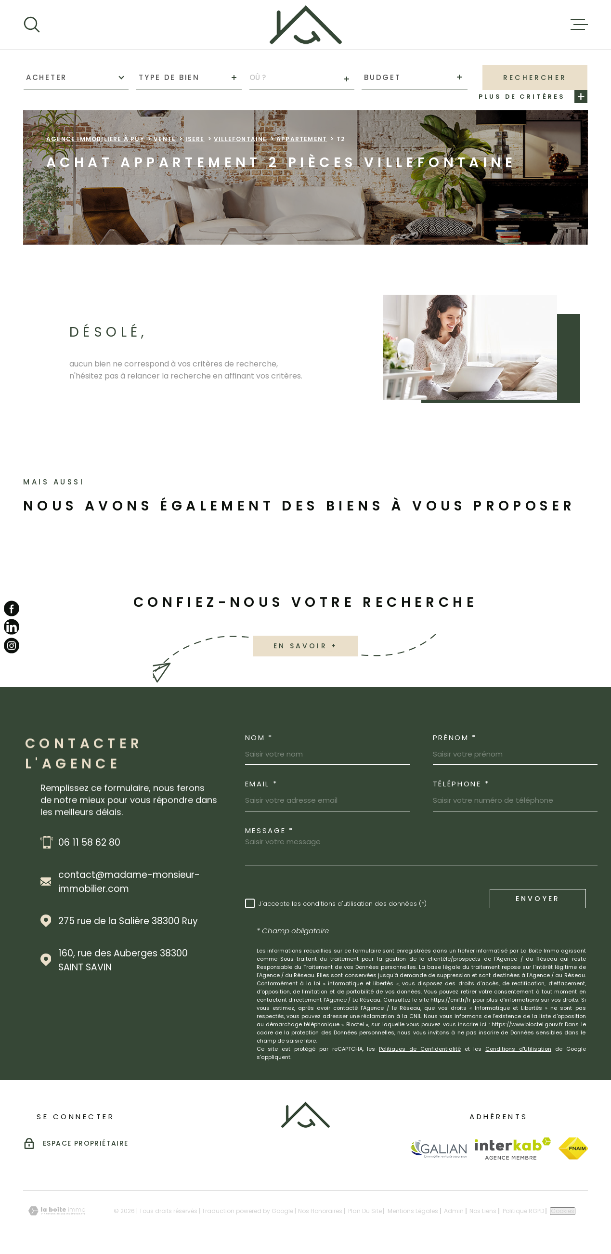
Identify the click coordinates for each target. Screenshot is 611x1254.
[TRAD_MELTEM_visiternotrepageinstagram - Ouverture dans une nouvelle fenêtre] (11, 645)
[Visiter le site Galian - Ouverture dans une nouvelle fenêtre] (438, 1149)
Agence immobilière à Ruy (95, 139)
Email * (261, 783)
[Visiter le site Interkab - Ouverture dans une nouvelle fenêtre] (513, 1148)
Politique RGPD (523, 1211)
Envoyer (537, 898)
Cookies (562, 1211)
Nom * (259, 737)
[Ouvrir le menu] (579, 24)
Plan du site (365, 1211)
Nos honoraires (320, 1211)
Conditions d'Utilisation (518, 1049)
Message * (269, 830)
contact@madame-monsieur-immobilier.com (129, 881)
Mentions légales (413, 1211)
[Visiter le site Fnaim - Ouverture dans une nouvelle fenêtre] (573, 1148)
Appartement (301, 139)
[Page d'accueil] (306, 24)
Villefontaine (240, 139)
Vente (165, 139)
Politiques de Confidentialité (420, 1049)
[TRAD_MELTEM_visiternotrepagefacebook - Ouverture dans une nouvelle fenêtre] (11, 608)
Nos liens (482, 1211)
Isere (195, 139)
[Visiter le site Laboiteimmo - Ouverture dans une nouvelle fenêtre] (57, 1210)
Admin (454, 1211)
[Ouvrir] (31, 24)
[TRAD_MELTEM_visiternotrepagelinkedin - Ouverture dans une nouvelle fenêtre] (11, 627)
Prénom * (455, 737)
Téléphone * (461, 783)
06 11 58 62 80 (89, 842)
